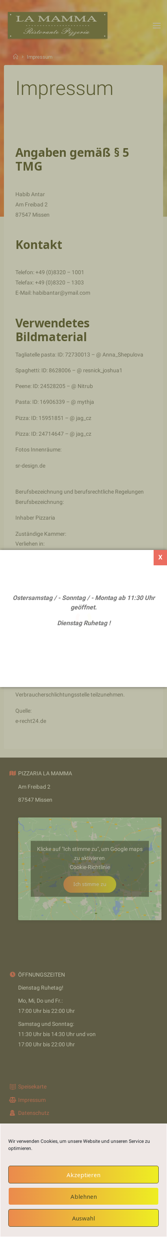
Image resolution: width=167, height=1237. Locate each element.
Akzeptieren (83, 1175)
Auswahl (83, 1218)
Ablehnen (84, 1196)
